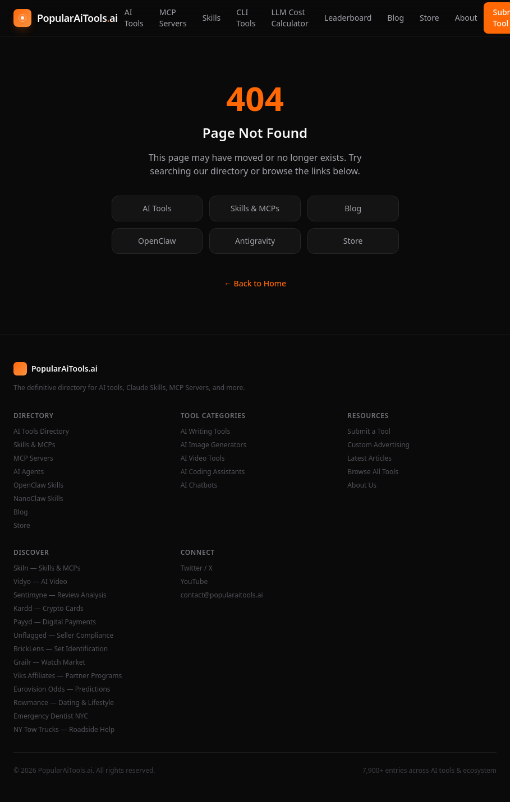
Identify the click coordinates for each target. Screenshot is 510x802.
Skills (212, 17)
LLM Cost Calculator (289, 18)
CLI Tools (245, 18)
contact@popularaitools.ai (222, 595)
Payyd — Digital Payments (54, 622)
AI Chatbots (199, 485)
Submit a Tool (368, 431)
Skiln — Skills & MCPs (46, 568)
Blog (395, 17)
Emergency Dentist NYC (50, 716)
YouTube (194, 581)
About (466, 17)
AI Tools (134, 18)
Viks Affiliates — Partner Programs (67, 675)
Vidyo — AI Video (40, 581)
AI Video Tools (203, 458)
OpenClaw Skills (38, 485)
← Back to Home (255, 283)
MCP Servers (173, 18)
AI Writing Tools (206, 431)
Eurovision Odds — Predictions (62, 689)
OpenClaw (157, 240)
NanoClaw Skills (38, 498)
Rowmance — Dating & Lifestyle (63, 702)
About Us (361, 485)
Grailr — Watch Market (49, 662)
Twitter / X (197, 568)
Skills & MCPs (255, 208)
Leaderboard (347, 17)
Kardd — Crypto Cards (48, 608)
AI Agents (28, 471)
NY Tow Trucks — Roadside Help (63, 729)
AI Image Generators (214, 445)
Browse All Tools (372, 471)
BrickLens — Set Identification (60, 649)
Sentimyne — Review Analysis (60, 595)
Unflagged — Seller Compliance (63, 635)
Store (429, 17)
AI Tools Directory (41, 431)
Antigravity (255, 240)
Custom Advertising (378, 445)
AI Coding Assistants (213, 471)
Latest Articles (369, 458)
